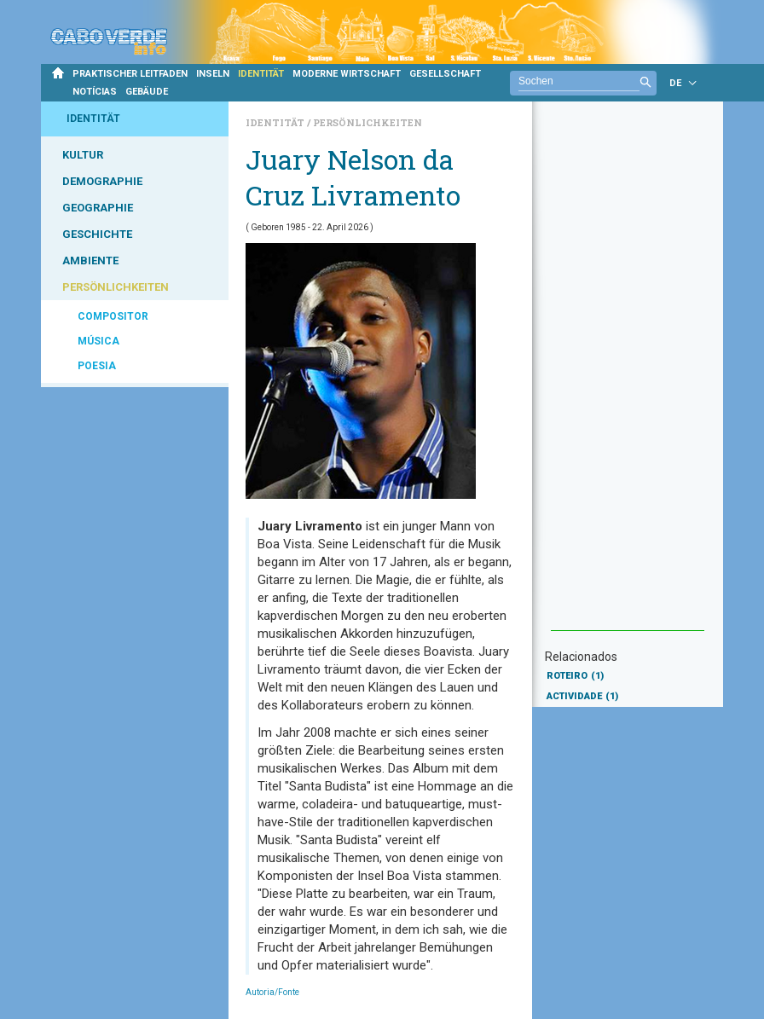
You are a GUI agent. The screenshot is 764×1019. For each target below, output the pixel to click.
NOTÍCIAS (94, 91)
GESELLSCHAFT (445, 73)
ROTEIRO (575, 675)
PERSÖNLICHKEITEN (115, 287)
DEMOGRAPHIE (102, 181)
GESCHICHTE (97, 234)
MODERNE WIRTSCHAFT (346, 73)
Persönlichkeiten (367, 122)
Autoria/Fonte (272, 992)
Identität (276, 122)
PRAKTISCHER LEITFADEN (130, 73)
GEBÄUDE (146, 91)
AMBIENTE (90, 260)
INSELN (212, 73)
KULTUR (82, 154)
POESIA (97, 366)
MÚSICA (98, 341)
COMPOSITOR (113, 316)
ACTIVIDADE (582, 696)
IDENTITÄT (261, 73)
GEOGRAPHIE (97, 207)
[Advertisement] (627, 374)
